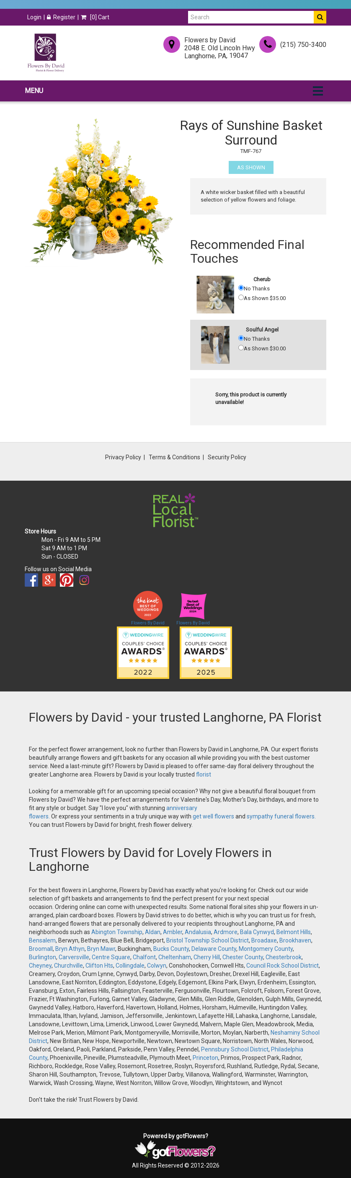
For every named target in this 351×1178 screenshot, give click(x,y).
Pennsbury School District (234, 1049)
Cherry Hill (207, 957)
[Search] (251, 17)
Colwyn (156, 965)
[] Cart (95, 17)
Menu (34, 91)
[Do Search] (320, 17)
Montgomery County (266, 948)
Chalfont (144, 957)
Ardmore (225, 932)
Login (34, 17)
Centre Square (111, 957)
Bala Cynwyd (257, 932)
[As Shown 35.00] (241, 297)
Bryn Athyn (70, 948)
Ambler (172, 932)
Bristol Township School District (207, 940)
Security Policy (227, 457)
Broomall (41, 948)
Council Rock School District (282, 965)
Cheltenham (174, 957)
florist (203, 774)
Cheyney (40, 965)
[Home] (46, 53)
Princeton (205, 1057)
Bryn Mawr (101, 948)
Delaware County (213, 948)
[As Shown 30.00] (241, 347)
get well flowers (213, 816)
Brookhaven (295, 940)
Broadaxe (264, 940)
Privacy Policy (123, 457)
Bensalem (42, 940)
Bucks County (171, 948)
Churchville (68, 965)
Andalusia (198, 932)
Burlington (42, 957)
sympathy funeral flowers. (281, 816)
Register (61, 17)
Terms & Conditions (174, 457)
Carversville (74, 957)
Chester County (242, 957)
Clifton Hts (99, 965)
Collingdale (130, 965)
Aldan (152, 932)
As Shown (251, 167)
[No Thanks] (241, 287)
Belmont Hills (293, 932)
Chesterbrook (284, 957)
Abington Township (116, 932)
